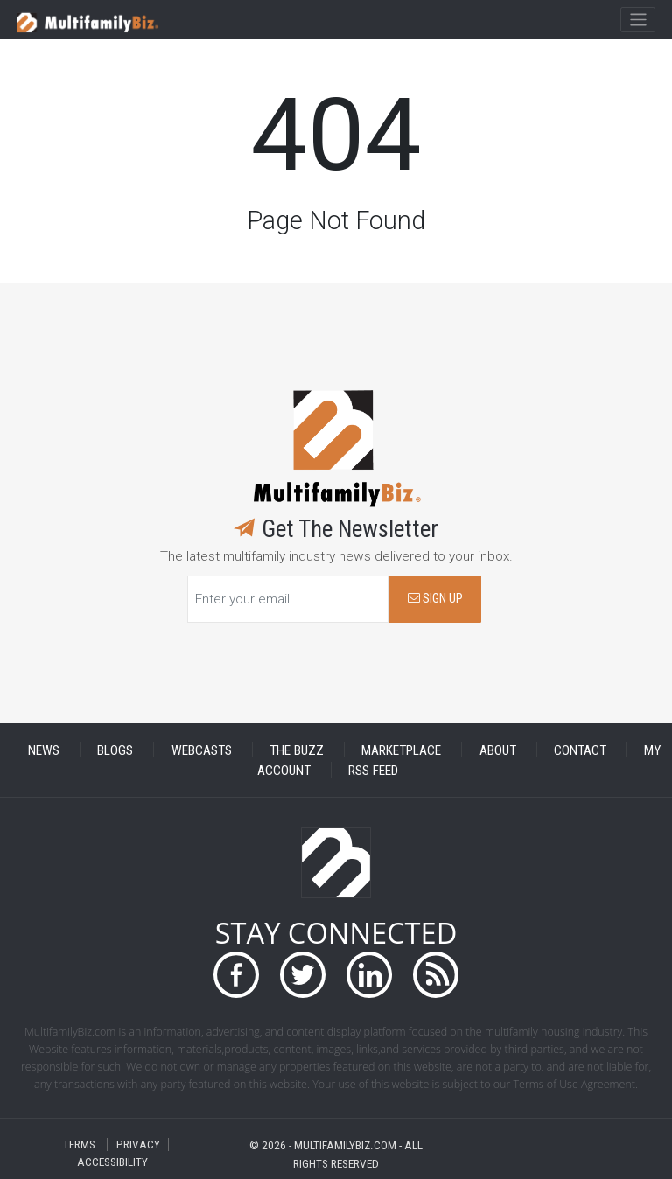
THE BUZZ (297, 749)
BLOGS (115, 749)
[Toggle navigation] (637, 20)
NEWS (44, 749)
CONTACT (580, 749)
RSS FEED (373, 770)
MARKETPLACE (401, 749)
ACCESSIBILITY (112, 1162)
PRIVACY (138, 1144)
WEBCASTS (202, 749)
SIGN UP (435, 598)
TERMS (79, 1144)
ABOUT (498, 749)
